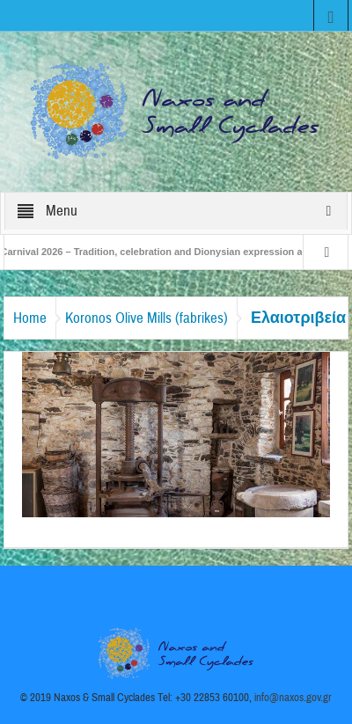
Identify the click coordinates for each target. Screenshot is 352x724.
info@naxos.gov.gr (293, 698)
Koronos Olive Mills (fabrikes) (146, 318)
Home (30, 318)
